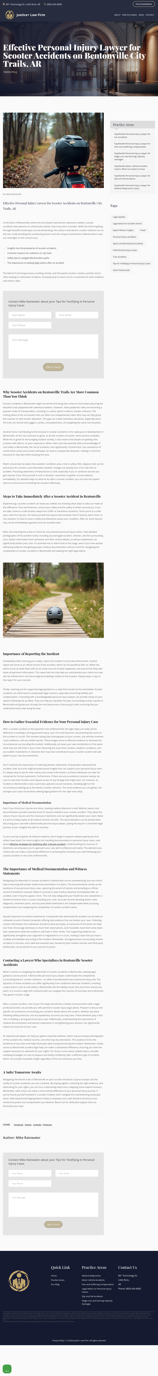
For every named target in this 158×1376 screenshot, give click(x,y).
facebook (18, 1124)
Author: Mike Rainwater (21, 1137)
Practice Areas (129, 15)
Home (7, 71)
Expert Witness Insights (123, 230)
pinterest (47, 1124)
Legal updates (119, 217)
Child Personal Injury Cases (125, 250)
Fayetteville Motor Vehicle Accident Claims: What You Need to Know (130, 167)
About (117, 15)
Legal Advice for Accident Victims (127, 223)
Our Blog (55, 1283)
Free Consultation (144, 4)
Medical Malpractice (92, 1275)
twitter (28, 1124)
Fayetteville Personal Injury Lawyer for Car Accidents (132, 135)
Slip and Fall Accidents (93, 1295)
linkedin (37, 1124)
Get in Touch (53, 366)
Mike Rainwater (13, 194)
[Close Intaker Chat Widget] (149, 1289)
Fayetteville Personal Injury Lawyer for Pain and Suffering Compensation (132, 145)
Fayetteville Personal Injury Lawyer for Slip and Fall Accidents (132, 177)
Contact (150, 15)
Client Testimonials (121, 270)
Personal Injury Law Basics (124, 237)
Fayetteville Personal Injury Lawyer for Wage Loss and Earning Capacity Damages (132, 156)
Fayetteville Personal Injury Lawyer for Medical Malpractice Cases (132, 187)
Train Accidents (119, 257)
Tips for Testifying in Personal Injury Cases (131, 263)
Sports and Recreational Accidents (128, 243)
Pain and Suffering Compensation (99, 1283)
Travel (142, 230)
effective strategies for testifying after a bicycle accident (38, 843)
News (141, 15)
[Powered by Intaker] (135, 1370)
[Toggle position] (143, 1289)
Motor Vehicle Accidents (94, 1279)
